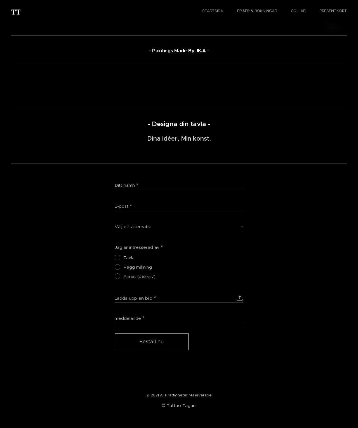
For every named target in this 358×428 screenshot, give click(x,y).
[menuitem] (307, 11)
